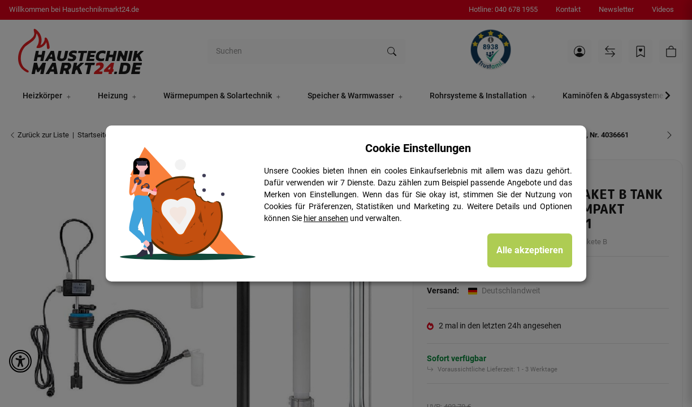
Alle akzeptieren (529, 250)
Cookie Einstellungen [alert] (418, 148)
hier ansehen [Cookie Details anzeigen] (326, 218)
